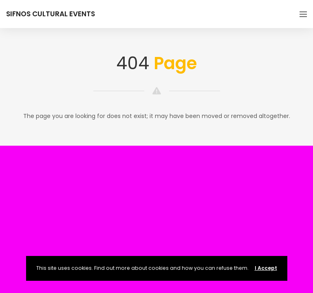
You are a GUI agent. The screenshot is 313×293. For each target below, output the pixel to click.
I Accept (266, 268)
